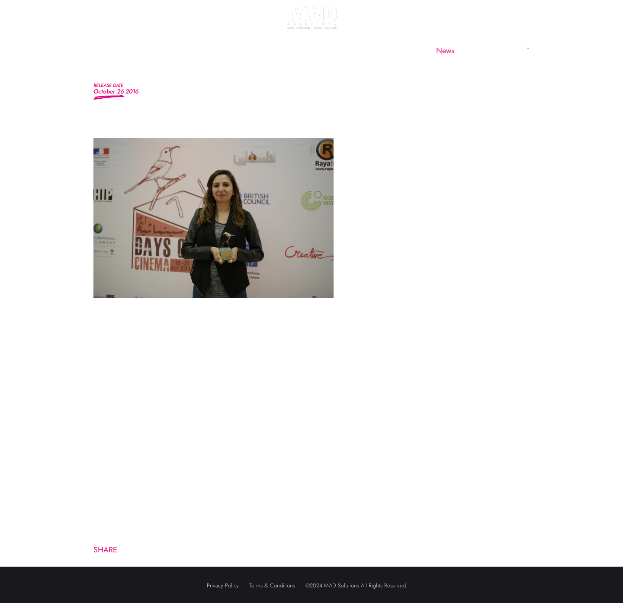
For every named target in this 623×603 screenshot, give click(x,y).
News (445, 50)
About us (167, 50)
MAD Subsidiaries (322, 50)
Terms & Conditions (272, 585)
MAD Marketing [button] (234, 50)
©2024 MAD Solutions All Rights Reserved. (356, 585)
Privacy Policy (223, 585)
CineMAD (394, 50)
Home (117, 50)
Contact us (497, 50)
